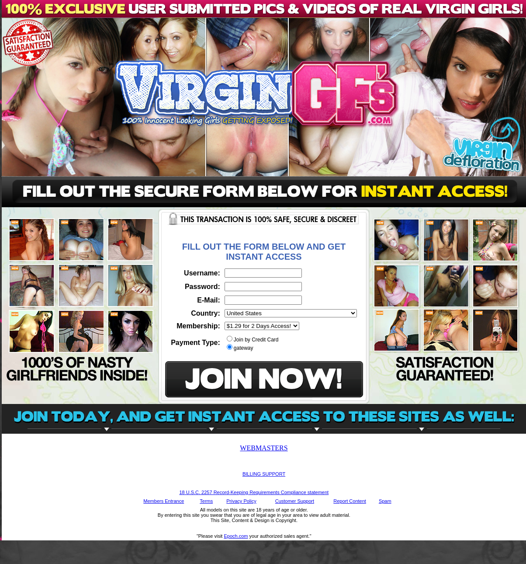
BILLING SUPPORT (263, 474)
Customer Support (294, 501)
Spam (385, 501)
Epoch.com (236, 536)
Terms (206, 501)
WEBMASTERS (263, 448)
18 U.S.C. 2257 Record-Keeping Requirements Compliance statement (254, 492)
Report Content (349, 501)
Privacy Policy (241, 501)
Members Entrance (163, 501)
